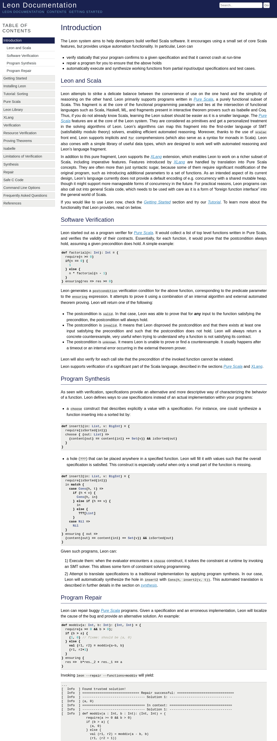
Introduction (12, 40)
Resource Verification (19, 133)
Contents (57, 12)
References (12, 203)
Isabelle (9, 148)
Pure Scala (11, 102)
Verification (11, 125)
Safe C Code (13, 180)
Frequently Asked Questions (25, 195)
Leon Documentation (39, 5)
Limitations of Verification (22, 156)
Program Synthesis (21, 63)
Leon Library (13, 110)
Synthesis (10, 164)
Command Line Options (21, 188)
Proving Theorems (17, 141)
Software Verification (22, 56)
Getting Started (86, 12)
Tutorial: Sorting (15, 94)
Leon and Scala (19, 48)
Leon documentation (23, 12)
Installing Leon (14, 86)
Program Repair (19, 71)
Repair (8, 172)
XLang (8, 117)
